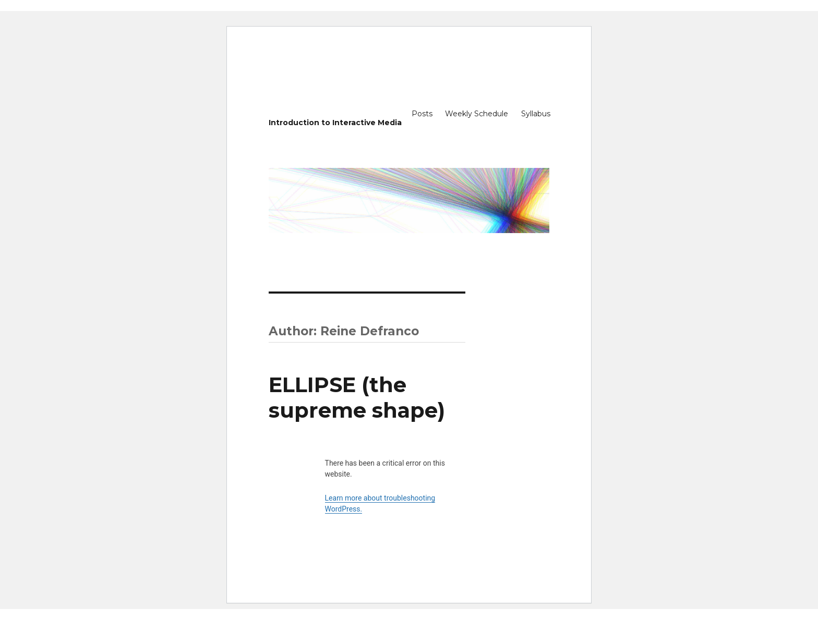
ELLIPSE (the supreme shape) (357, 397)
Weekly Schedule (476, 113)
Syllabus (535, 113)
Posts (422, 113)
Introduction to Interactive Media (335, 122)
